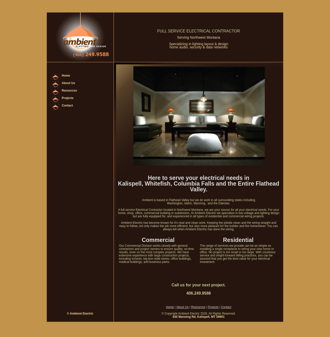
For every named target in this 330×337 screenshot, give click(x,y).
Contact (67, 105)
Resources (69, 90)
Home (66, 75)
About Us (68, 83)
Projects (67, 98)
